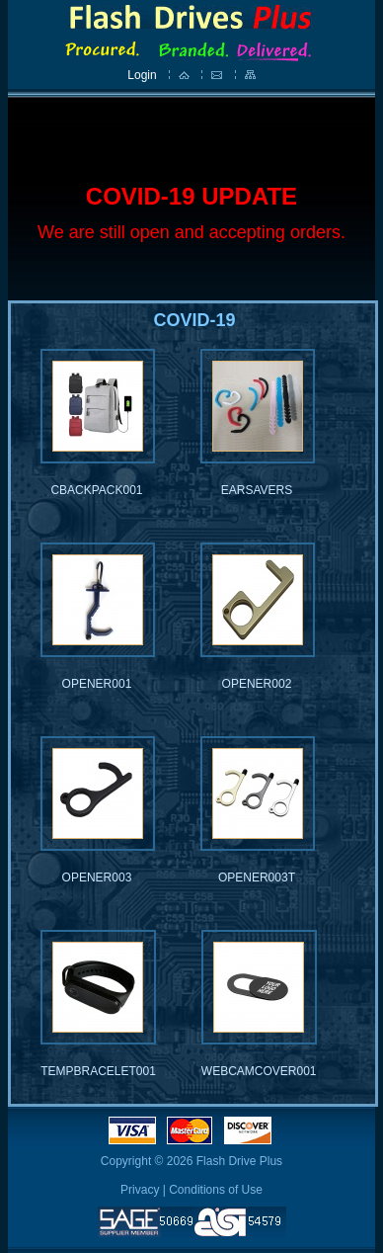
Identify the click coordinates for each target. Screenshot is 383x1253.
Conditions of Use (216, 1190)
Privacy (139, 1190)
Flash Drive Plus (239, 1161)
